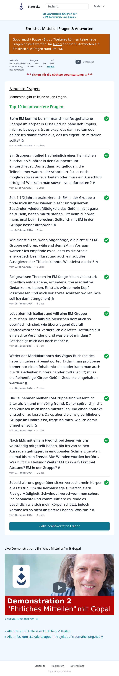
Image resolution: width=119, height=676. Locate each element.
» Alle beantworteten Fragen (59, 526)
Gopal (50, 66)
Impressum (58, 665)
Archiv (57, 44)
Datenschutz (77, 665)
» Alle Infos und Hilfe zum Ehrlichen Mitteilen (37, 631)
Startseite (34, 6)
